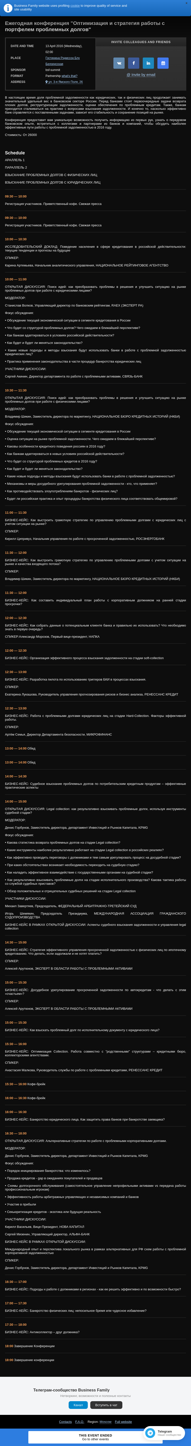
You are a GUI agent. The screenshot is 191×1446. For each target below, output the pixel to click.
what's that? (70, 76)
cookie (75, 5)
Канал (78, 1405)
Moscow (106, 1422)
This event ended (95, 1437)
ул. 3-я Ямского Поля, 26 (65, 82)
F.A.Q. (79, 1422)
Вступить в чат (106, 1405)
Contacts (65, 1422)
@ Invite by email (141, 74)
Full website (123, 1422)
